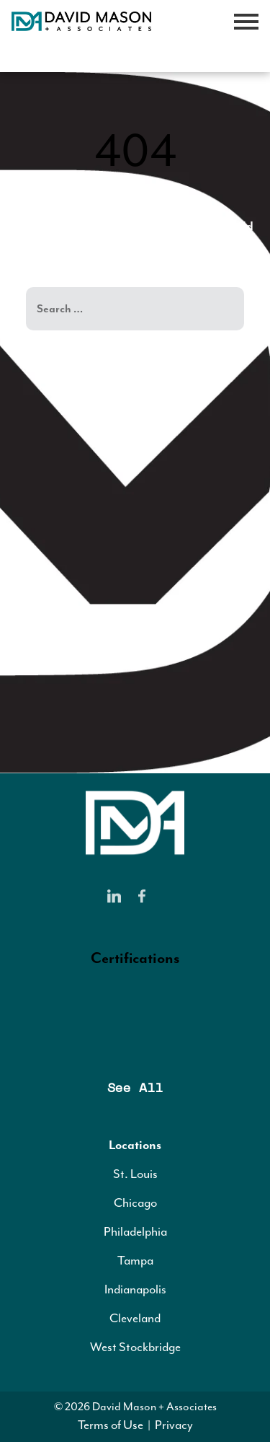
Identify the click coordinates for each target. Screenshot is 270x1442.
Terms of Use (110, 1425)
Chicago (135, 1202)
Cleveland (135, 1318)
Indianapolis (135, 1289)
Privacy (174, 1425)
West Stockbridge (135, 1347)
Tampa (135, 1260)
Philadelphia (135, 1231)
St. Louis (135, 1174)
